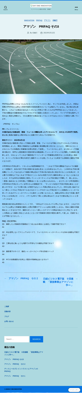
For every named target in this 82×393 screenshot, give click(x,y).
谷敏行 (55, 20)
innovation (29, 20)
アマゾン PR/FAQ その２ (15, 365)
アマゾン (48, 20)
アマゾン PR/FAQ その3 (14, 360)
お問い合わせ (9, 322)
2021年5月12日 (49, 33)
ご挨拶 (6, 307)
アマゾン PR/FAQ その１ (15, 376)
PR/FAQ (39, 20)
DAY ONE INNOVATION (15, 389)
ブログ (6, 317)
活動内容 (7, 312)
